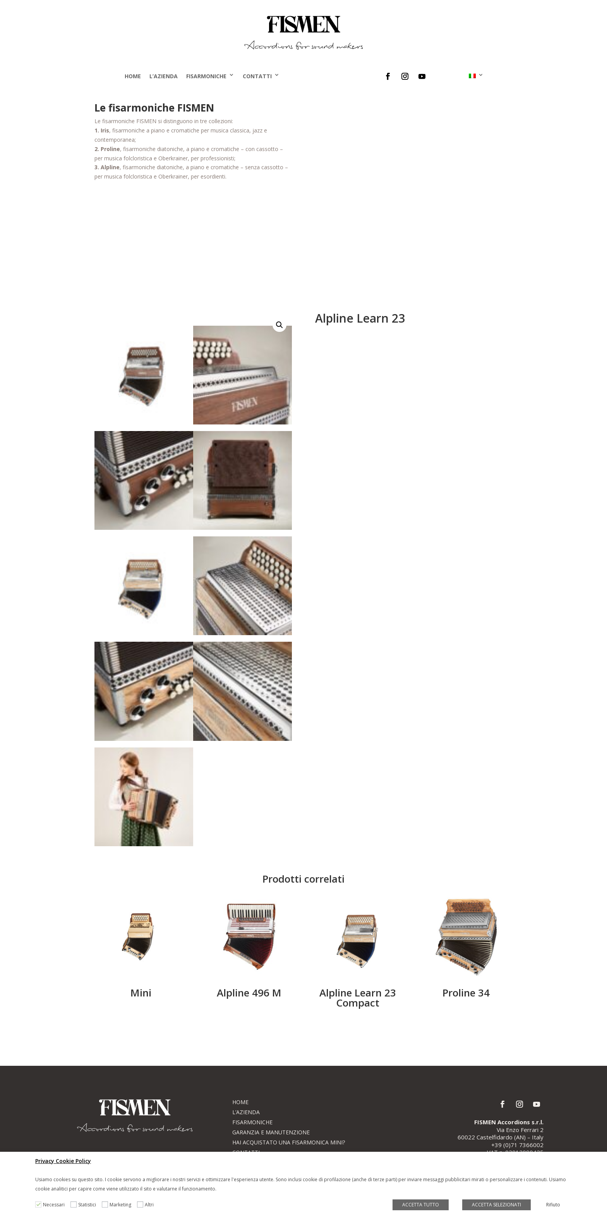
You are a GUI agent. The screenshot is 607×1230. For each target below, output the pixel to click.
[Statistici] (73, 1204)
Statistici (87, 1204)
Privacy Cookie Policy (63, 1161)
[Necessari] (38, 1204)
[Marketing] (105, 1204)
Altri (149, 1204)
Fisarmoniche (206, 76)
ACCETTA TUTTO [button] (420, 1204)
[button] (279, 325)
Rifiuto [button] (553, 1204)
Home (133, 76)
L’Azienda (163, 76)
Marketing (120, 1204)
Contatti (257, 76)
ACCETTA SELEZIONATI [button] (496, 1204)
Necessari (54, 1204)
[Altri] (140, 1204)
